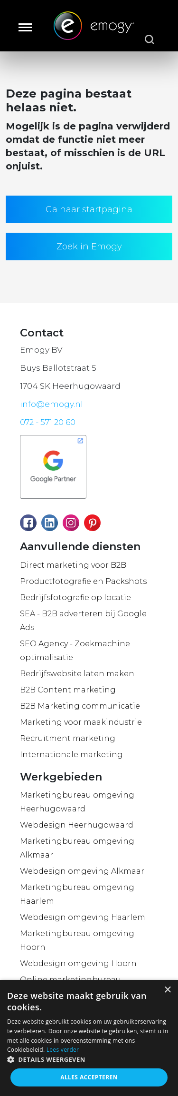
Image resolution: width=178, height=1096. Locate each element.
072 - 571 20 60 (47, 422)
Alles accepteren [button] (89, 1077)
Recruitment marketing (67, 738)
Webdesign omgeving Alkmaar (82, 871)
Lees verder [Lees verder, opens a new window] (63, 1050)
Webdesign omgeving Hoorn (78, 963)
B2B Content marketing (68, 689)
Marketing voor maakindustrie (81, 722)
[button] (89, 1060)
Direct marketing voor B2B (73, 565)
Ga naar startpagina (89, 209)
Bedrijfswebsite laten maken (77, 673)
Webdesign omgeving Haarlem (82, 917)
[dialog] (89, 1038)
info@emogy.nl (51, 404)
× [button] (167, 990)
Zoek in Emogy (89, 246)
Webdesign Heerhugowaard (76, 824)
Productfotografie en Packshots (83, 581)
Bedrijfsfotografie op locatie (75, 597)
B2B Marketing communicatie (80, 706)
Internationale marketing (71, 754)
